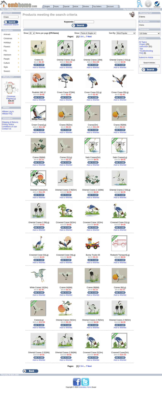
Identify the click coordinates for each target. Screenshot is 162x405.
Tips (141, 49)
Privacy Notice (8, 124)
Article (76, 6)
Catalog (10, 9)
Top (3, 9)
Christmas (8, 38)
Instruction (143, 46)
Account (110, 6)
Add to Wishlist (39, 67)
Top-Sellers (97, 6)
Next (90, 37)
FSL (5, 51)
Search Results (40, 9)
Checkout (156, 9)
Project (142, 44)
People (6, 59)
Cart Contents (143, 9)
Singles (47, 6)
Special (66, 6)
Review (86, 6)
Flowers (7, 47)
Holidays (7, 42)
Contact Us (6, 129)
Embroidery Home (85, 387)
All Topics (143, 42)
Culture (7, 63)
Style (6, 67)
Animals (7, 34)
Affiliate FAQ (7, 114)
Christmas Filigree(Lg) (11, 97)
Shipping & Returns (10, 122)
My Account (128, 9)
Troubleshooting (146, 51)
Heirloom (7, 55)
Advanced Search (23, 9)
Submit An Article (146, 57)
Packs (56, 6)
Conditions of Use (9, 127)
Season (7, 71)
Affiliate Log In (8, 111)
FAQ (141, 53)
